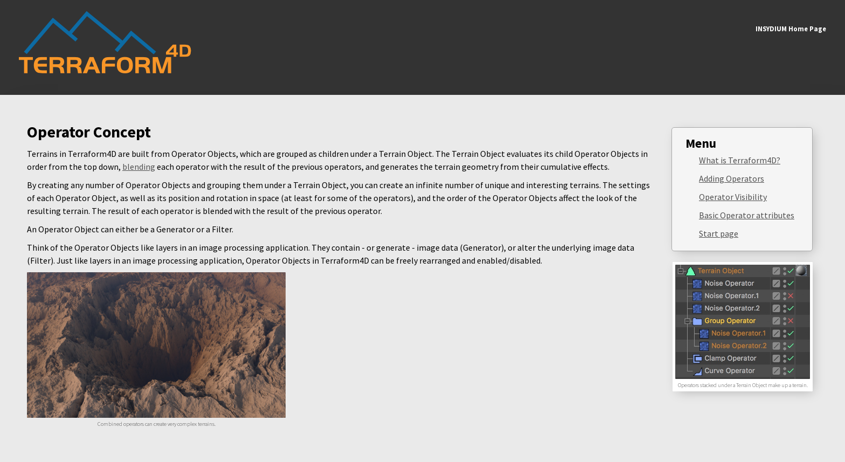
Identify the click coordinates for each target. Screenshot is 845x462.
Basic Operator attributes (746, 215)
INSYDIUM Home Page (791, 28)
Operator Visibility (733, 196)
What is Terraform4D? (739, 160)
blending (138, 166)
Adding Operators (731, 178)
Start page (718, 233)
